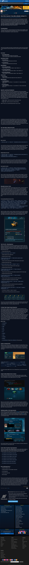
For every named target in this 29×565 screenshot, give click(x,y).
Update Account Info (3, 555)
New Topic (26, 3)
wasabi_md (5, 10)
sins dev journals (26, 484)
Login (7, 5)
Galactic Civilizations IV (14, 539)
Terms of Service (14, 563)
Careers (23, 540)
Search (5, 5)
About (23, 537)
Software (2, 535)
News (23, 541)
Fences (1, 540)
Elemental (12, 538)
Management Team (24, 539)
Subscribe (21, 559)
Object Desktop (2, 537)
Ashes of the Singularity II (14, 537)
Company (23, 535)
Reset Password (3, 554)
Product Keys (2, 553)
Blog (23, 538)
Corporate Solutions (3, 538)
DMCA (17, 563)
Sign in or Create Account (13, 499)
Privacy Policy (10, 563)
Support (2, 548)
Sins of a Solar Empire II (14, 540)
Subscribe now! (7, 531)
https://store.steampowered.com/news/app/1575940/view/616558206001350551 (11, 17)
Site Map (20, 563)
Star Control (12, 541)
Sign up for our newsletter (5, 559)
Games (12, 535)
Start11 (1, 539)
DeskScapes (2, 541)
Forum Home (1, 5)
